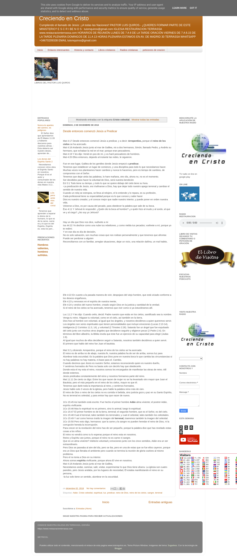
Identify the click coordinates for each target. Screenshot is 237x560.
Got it (193, 8)
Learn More (179, 8)
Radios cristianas (129, 50)
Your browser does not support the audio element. (202, 223)
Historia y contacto (83, 50)
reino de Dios (122, 493)
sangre (151, 493)
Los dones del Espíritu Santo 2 (45, 160)
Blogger (118, 548)
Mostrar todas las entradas (145, 119)
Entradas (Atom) (84, 508)
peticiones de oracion (154, 50)
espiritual (98, 493)
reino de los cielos (137, 493)
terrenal (158, 493)
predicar (111, 493)
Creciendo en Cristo (64, 18)
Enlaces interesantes (58, 50)
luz (104, 493)
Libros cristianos (106, 50)
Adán (75, 493)
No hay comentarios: (96, 488)
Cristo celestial (86, 493)
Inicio (40, 50)
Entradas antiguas (160, 502)
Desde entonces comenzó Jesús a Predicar (90, 131)
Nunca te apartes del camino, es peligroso (46, 127)
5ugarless (172, 545)
